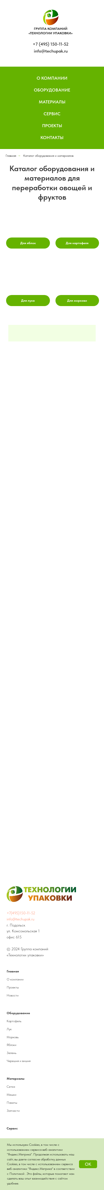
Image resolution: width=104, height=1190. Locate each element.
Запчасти (13, 1111)
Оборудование (52, 90)
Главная (11, 156)
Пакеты (12, 1103)
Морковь (13, 1037)
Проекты (52, 125)
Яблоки (11, 1045)
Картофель (14, 1021)
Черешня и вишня (19, 1061)
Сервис (52, 113)
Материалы (52, 102)
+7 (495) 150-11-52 (51, 44)
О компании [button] (52, 78)
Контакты (52, 137)
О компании (15, 979)
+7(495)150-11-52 (21, 913)
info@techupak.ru (51, 51)
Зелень (11, 1053)
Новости (13, 995)
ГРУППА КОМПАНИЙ (50, 29)
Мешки (11, 1095)
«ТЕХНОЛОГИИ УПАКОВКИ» (51, 33)
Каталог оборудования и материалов (48, 156)
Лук (9, 1029)
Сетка (11, 1087)
